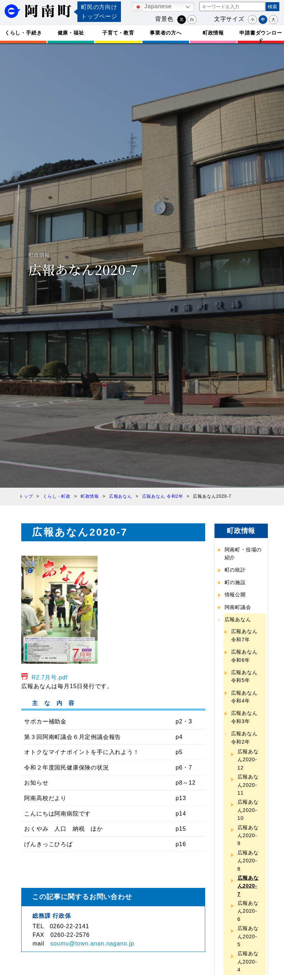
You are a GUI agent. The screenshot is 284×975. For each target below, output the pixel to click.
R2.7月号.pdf (49, 677)
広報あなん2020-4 (248, 961)
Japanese (153, 7)
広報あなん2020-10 (248, 810)
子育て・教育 (118, 33)
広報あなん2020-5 (248, 936)
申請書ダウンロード (260, 36)
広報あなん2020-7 (248, 886)
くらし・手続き (23, 33)
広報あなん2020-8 (248, 861)
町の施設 (235, 582)
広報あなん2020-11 (248, 785)
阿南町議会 (238, 607)
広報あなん (238, 619)
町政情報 (213, 33)
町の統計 (235, 570)
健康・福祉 (71, 33)
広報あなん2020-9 (248, 836)
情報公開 (235, 594)
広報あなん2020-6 (248, 911)
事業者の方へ (166, 33)
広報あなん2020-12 (248, 760)
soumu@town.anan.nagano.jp (92, 943)
